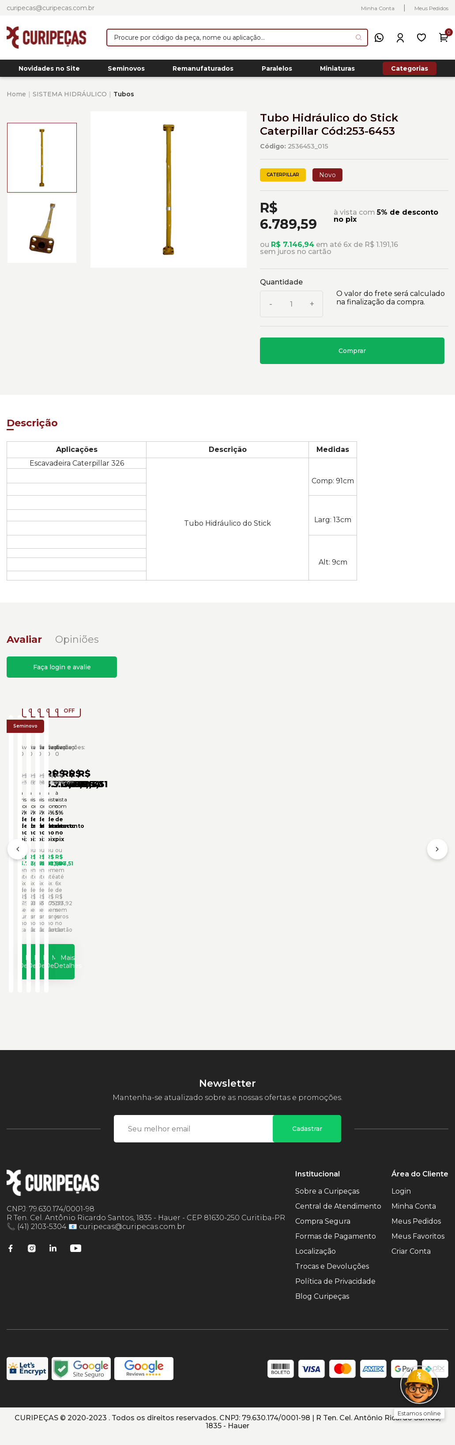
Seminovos (126, 71)
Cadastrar (307, 1137)
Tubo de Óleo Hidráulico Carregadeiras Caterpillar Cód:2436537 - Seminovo (72, 877)
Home (16, 99)
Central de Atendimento (338, 1214)
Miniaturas (337, 71)
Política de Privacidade (335, 1290)
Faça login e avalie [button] (62, 672)
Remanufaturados (203, 71)
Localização (315, 1259)
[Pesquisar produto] (358, 37)
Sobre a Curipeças (327, 1199)
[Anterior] (17, 857)
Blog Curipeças (322, 1305)
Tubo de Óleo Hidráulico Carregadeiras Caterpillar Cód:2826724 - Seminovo (219, 877)
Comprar (352, 356)
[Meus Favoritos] (421, 38)
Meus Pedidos (431, 8)
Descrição (32, 428)
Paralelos (277, 71)
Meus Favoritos (417, 1244)
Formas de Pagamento (335, 1244)
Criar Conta (411, 1259)
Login (401, 1199)
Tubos (123, 99)
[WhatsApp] (379, 37)
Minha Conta (378, 8)
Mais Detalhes (86, 965)
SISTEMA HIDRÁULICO (70, 99)
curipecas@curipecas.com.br (50, 8)
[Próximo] (437, 857)
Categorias (409, 71)
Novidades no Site (49, 71)
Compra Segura (322, 1229)
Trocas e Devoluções (332, 1275)
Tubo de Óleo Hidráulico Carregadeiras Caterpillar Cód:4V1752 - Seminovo (366, 877)
